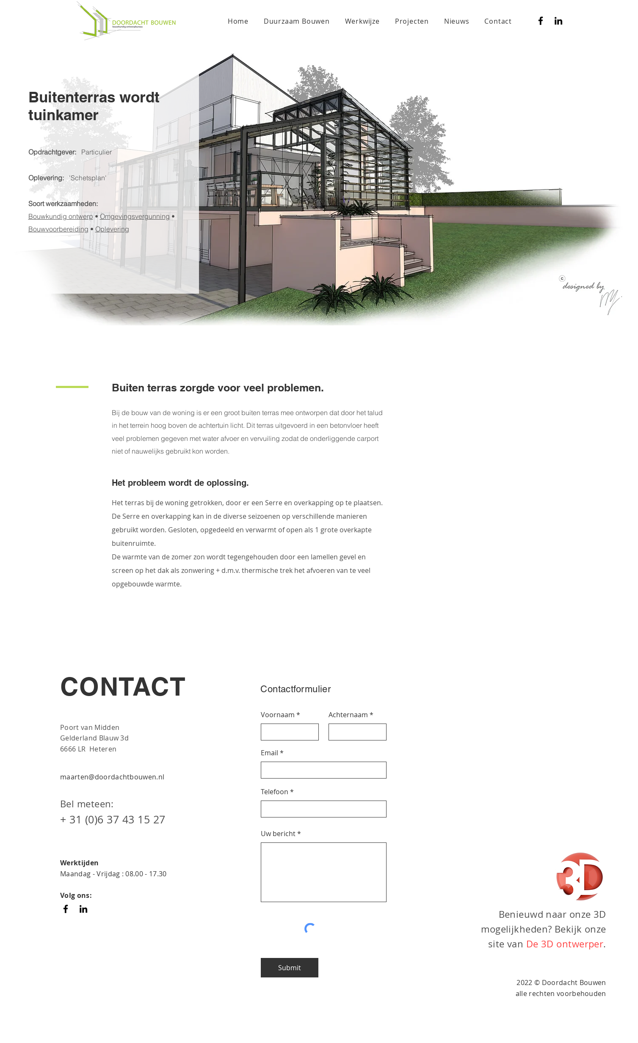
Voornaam (278, 714)
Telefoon (274, 791)
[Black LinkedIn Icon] (558, 20)
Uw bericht (278, 833)
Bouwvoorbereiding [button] (58, 229)
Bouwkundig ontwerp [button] (60, 216)
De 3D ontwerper (565, 944)
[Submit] (289, 967)
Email (269, 752)
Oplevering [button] (112, 229)
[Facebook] (540, 20)
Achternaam (348, 714)
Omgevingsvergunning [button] (135, 216)
